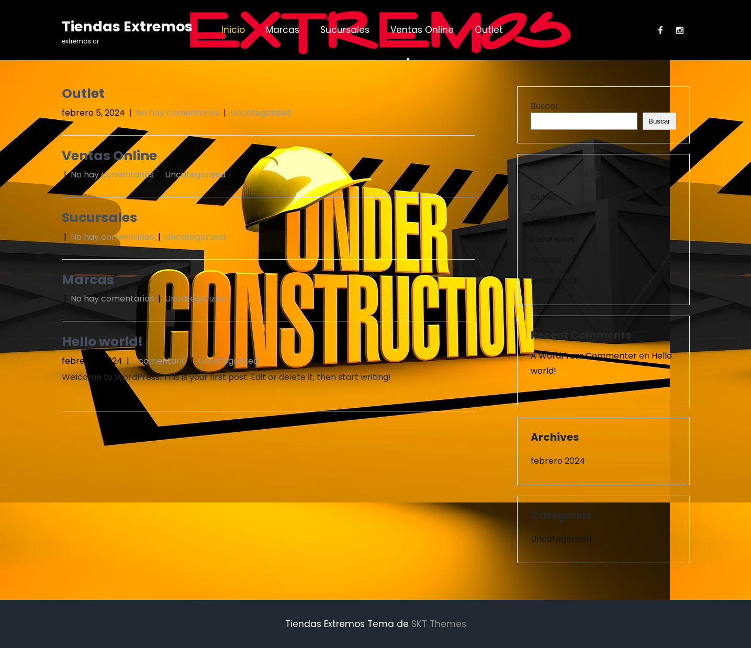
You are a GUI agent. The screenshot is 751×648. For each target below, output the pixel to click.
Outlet (489, 30)
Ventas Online (422, 30)
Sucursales (344, 30)
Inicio (233, 30)
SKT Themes (438, 624)
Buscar (545, 106)
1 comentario (160, 361)
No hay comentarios (177, 113)
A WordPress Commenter (584, 356)
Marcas (282, 30)
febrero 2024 (558, 461)
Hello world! (102, 341)
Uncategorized (260, 113)
